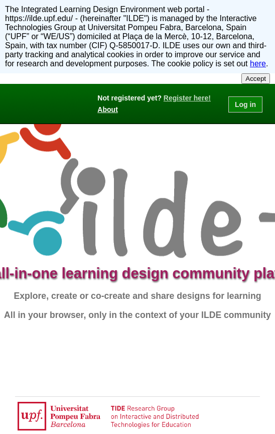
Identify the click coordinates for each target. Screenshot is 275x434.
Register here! (187, 98)
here (258, 63)
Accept (255, 78)
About (107, 109)
